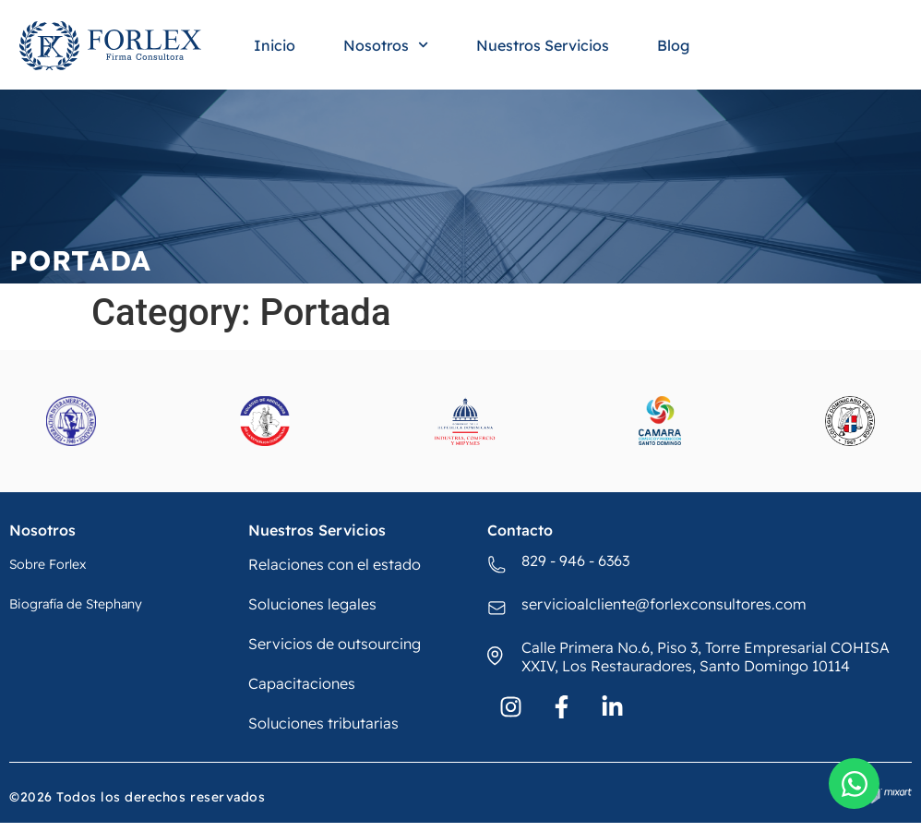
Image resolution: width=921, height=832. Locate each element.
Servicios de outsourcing (334, 643)
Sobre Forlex (47, 564)
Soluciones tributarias (323, 723)
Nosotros (385, 44)
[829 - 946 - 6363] (497, 565)
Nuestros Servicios (542, 45)
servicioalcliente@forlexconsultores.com (664, 604)
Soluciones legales (312, 604)
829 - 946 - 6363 (575, 560)
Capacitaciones (301, 683)
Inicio (274, 45)
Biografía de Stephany (75, 604)
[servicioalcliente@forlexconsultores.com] (497, 608)
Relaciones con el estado (334, 564)
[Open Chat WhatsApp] (854, 783)
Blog (673, 45)
